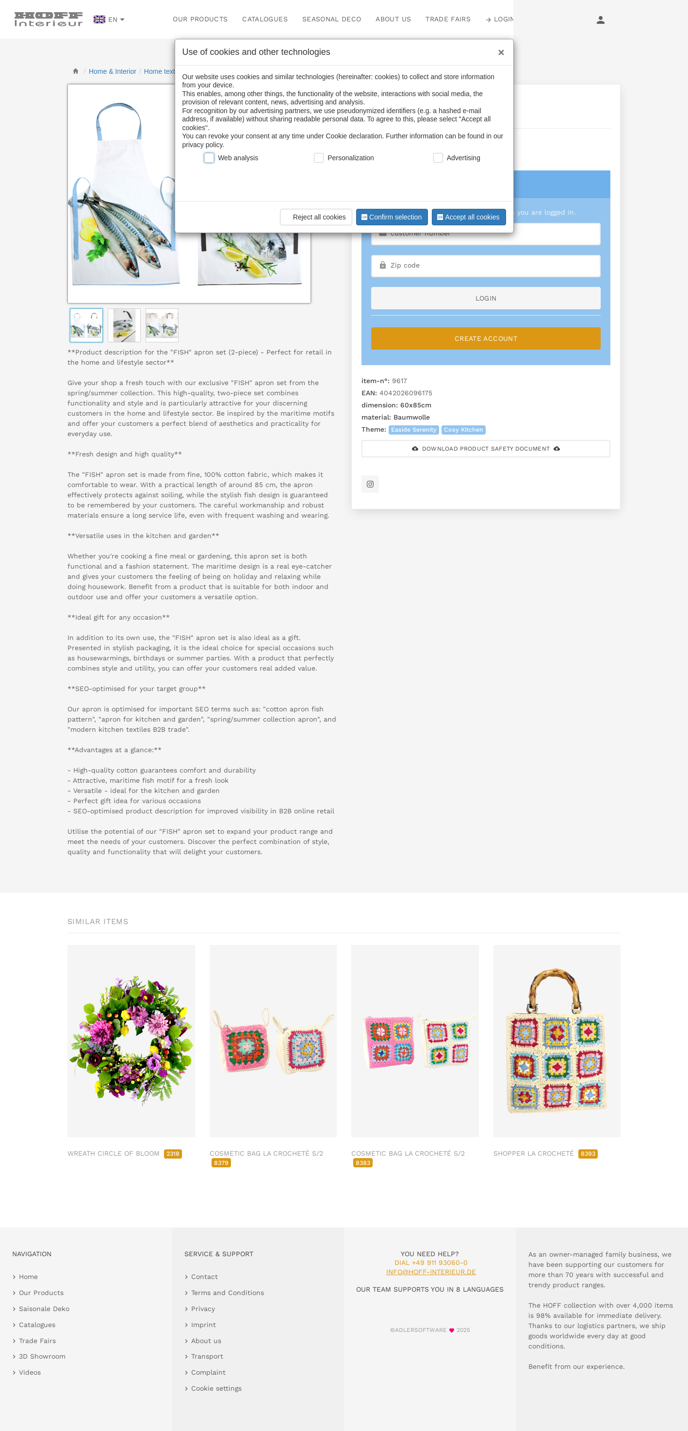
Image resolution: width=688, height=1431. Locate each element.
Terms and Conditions (227, 1292)
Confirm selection (391, 217)
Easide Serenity (414, 429)
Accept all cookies (467, 217)
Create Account (486, 338)
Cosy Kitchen (463, 429)
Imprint (203, 1325)
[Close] (499, 49)
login (486, 298)
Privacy (203, 1309)
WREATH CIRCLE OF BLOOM (124, 1153)
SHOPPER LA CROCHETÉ (545, 1153)
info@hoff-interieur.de (431, 1272)
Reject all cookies (314, 217)
